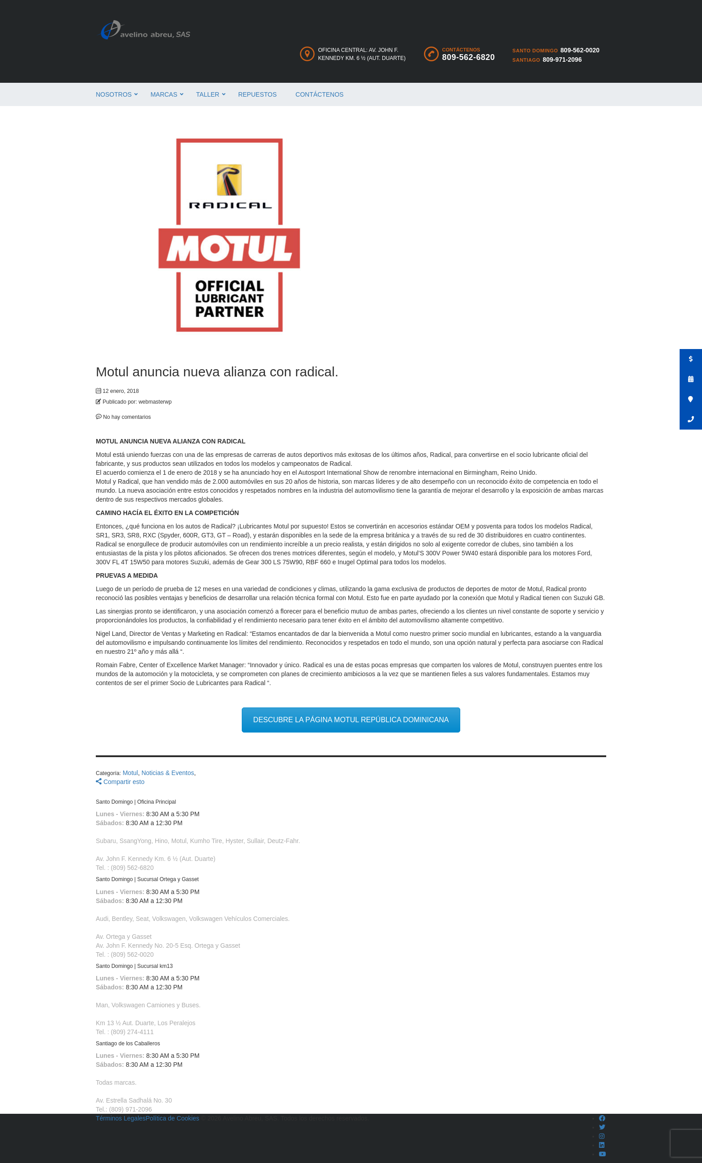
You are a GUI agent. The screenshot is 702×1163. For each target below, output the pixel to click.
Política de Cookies (172, 1118)
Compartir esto (120, 781)
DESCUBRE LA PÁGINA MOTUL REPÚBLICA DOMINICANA (351, 720)
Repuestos (257, 94)
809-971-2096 (562, 59)
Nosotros (114, 94)
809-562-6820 (468, 57)
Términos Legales (121, 1118)
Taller (207, 94)
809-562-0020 (580, 50)
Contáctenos (319, 94)
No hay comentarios (123, 417)
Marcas (163, 94)
